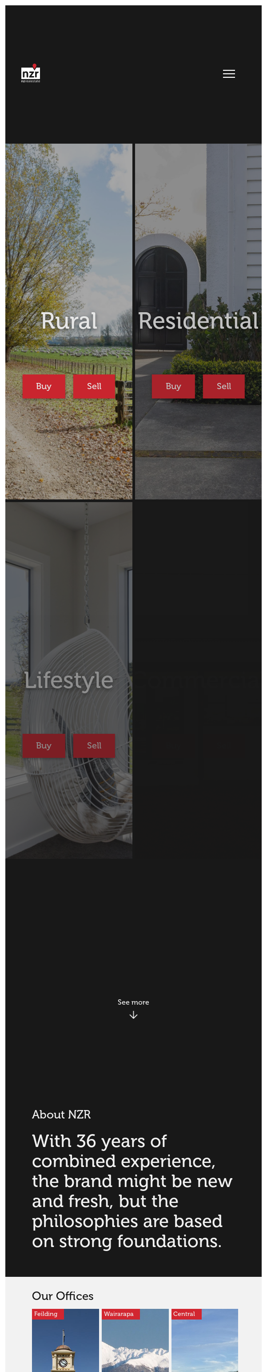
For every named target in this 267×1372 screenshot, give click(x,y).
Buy (44, 386)
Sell (94, 386)
